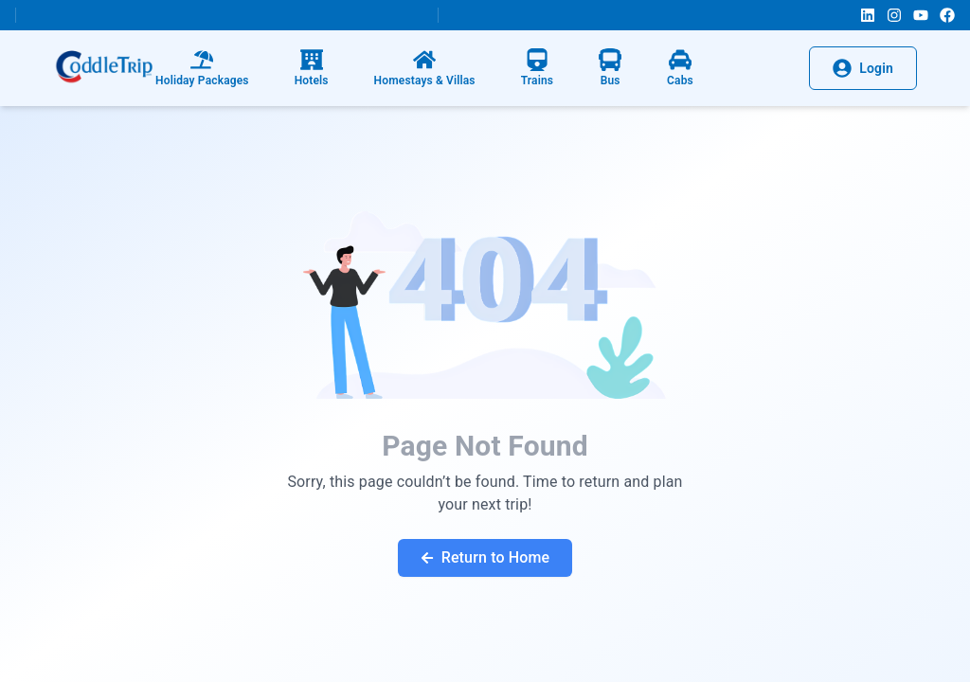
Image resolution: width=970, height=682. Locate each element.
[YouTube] (920, 15)
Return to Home (485, 557)
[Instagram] (894, 15)
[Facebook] (947, 15)
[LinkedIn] (867, 15)
